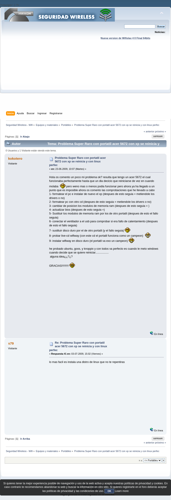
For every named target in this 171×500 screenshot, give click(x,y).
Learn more (121, 491)
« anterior (149, 131)
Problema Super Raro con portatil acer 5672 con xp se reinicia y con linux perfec (77, 161)
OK (109, 491)
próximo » (160, 131)
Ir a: (140, 460)
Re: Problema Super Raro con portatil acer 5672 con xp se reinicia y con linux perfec (78, 346)
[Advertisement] (85, 79)
